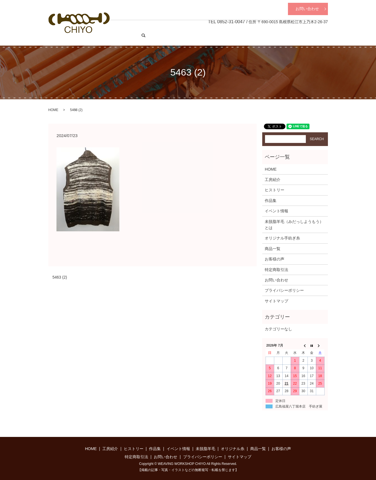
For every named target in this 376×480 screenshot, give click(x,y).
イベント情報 (233, 35)
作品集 (212, 35)
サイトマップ (276, 301)
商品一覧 (308, 35)
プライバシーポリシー (284, 290)
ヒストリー (192, 35)
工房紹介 (171, 35)
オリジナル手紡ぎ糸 (282, 238)
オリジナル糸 (284, 35)
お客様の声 (274, 259)
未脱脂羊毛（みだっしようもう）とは (294, 224)
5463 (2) (60, 277)
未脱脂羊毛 (259, 35)
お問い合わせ (307, 8)
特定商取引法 (276, 269)
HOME (153, 35)
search (324, 35)
